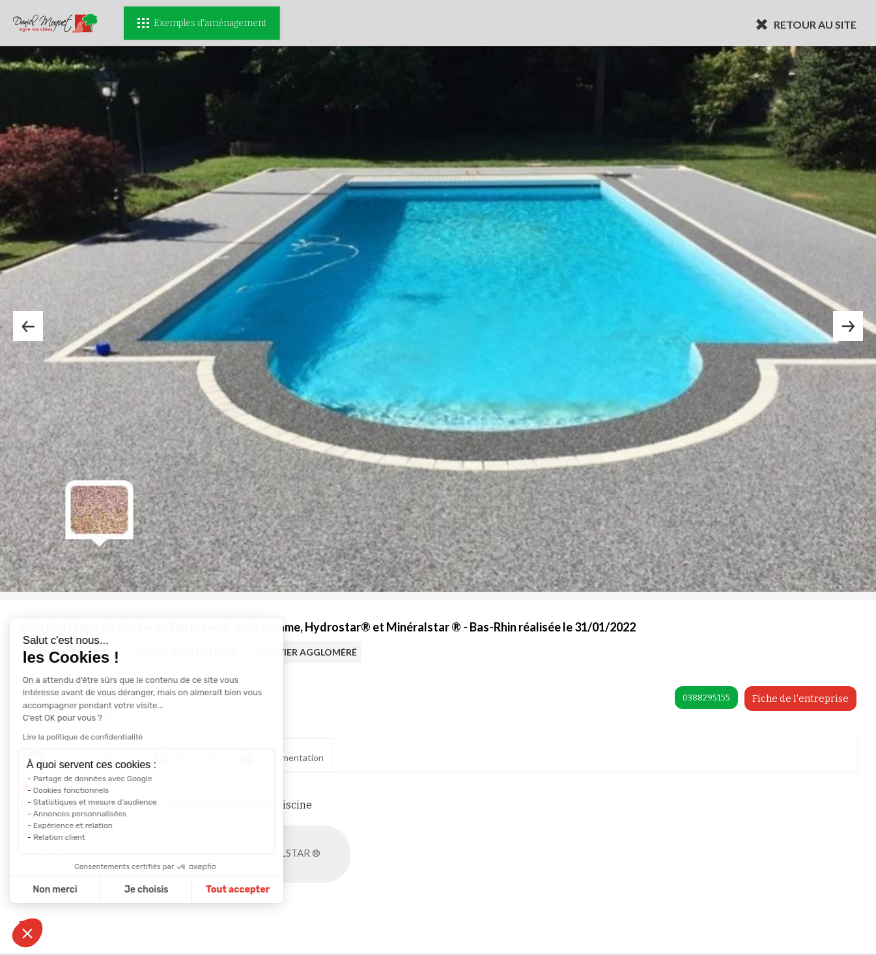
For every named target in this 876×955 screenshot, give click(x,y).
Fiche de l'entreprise (800, 698)
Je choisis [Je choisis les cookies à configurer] (76, 889)
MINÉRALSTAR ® (295, 854)
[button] (27, 932)
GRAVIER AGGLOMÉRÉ (308, 651)
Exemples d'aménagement (201, 23)
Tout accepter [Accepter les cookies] (167, 889)
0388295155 (706, 697)
